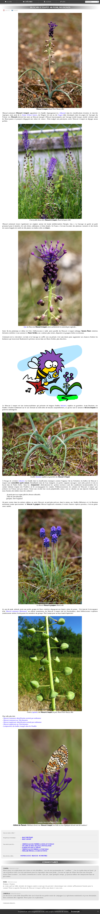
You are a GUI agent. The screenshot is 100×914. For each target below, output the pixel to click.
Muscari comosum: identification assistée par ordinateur (22, 718)
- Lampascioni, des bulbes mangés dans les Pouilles (19, 726)
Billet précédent (27, 837)
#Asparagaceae (26, 856)
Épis (25, 327)
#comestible (43, 856)
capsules (34, 712)
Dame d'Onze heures (29, 115)
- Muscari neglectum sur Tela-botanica (15, 724)
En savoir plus (75, 911)
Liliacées (22, 481)
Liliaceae (62, 113)
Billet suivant (26, 839)
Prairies (15, 10)
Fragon (60, 115)
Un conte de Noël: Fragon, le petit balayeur (36, 846)
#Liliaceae (35, 856)
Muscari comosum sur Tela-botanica (15, 720)
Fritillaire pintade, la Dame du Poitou (34, 851)
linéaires (63, 406)
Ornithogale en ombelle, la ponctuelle (35, 849)
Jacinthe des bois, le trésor (31, 847)
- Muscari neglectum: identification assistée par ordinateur (21, 722)
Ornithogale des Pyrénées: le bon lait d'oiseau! (38, 844)
